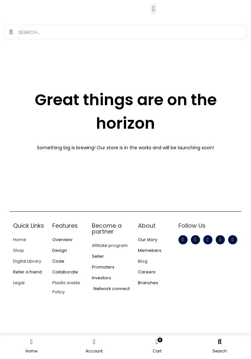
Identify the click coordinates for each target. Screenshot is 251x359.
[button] (153, 8)
